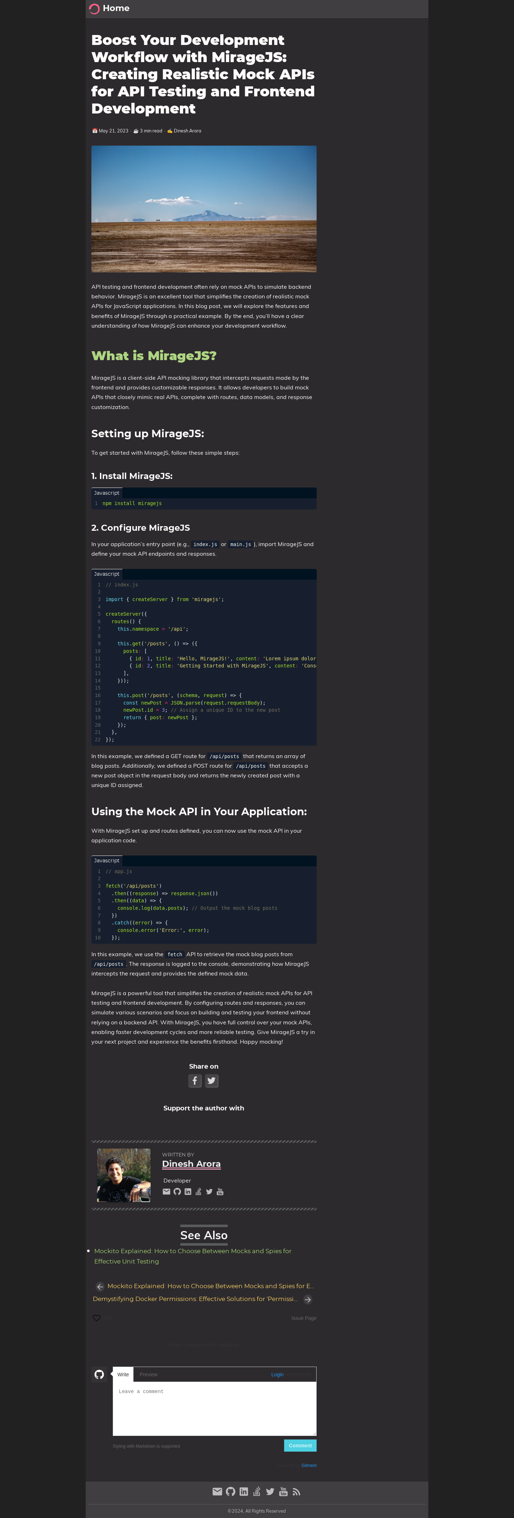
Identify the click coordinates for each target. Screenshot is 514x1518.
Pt (374, 9)
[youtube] (220, 1193)
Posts (328, 9)
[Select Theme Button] (308, 8)
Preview (148, 1374)
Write (123, 1374)
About (392, 9)
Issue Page (304, 1318)
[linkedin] (188, 1193)
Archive (353, 9)
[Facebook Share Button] (195, 1080)
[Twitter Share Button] (212, 1080)
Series (416, 9)
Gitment (309, 1465)
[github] (178, 1193)
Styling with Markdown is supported (146, 1446)
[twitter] (210, 1193)
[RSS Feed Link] (296, 1494)
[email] (167, 1193)
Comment (300, 1445)
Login (277, 1374)
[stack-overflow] (199, 1193)
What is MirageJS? (357, 43)
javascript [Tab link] (107, 493)
